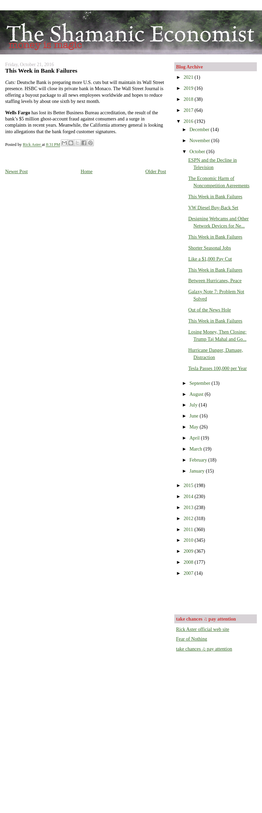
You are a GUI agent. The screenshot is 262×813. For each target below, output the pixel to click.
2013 (189, 507)
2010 (189, 540)
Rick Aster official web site (202, 629)
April (195, 438)
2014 (189, 496)
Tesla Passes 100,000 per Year (217, 368)
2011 (189, 529)
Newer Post (16, 171)
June (194, 416)
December (200, 129)
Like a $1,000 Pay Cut (210, 259)
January (197, 471)
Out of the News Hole (209, 310)
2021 (189, 77)
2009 (189, 551)
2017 (189, 110)
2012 (189, 518)
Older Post (155, 171)
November (200, 140)
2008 (189, 562)
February (198, 460)
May (194, 427)
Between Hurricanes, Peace (214, 280)
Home (86, 171)
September (200, 383)
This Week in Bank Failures (215, 196)
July (194, 405)
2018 (189, 99)
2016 (189, 121)
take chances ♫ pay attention (204, 649)
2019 (189, 88)
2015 (189, 485)
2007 (189, 573)
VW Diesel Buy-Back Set (213, 207)
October (197, 151)
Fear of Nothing (191, 639)
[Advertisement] (216, 594)
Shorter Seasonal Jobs (209, 248)
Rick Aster (32, 144)
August (197, 394)
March (196, 449)
